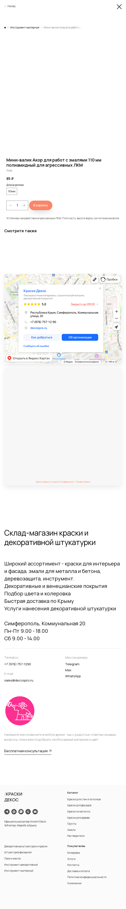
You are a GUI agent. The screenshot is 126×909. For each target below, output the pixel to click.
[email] (35, 811)
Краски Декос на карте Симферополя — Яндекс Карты (63, 481)
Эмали (71, 830)
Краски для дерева (78, 817)
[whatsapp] (21, 811)
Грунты (71, 823)
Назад (11, 6)
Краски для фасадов (79, 805)
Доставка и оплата (78, 871)
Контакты (73, 865)
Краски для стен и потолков (84, 799)
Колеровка (73, 853)
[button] (27, 751)
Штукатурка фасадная (18, 852)
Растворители (76, 836)
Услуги (71, 859)
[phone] (28, 811)
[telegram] (7, 811)
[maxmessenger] (14, 811)
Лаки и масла (12, 858)
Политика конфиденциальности (87, 877)
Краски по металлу (78, 811)
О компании (74, 883)
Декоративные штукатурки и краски (25, 846)
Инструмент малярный (18, 870)
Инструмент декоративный (21, 864)
